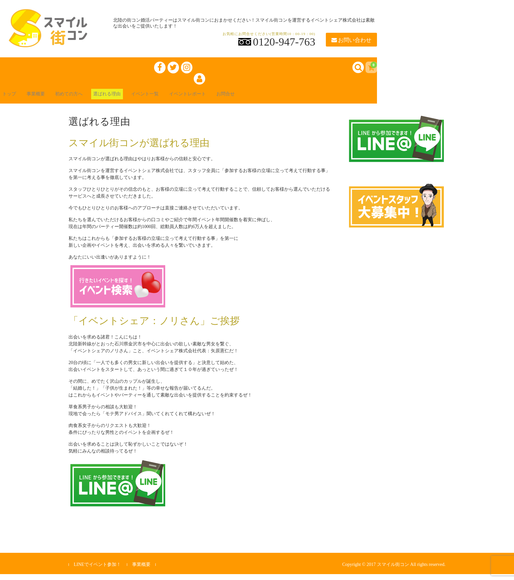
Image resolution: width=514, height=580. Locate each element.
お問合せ (268, 99)
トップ (14, 99)
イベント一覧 (174, 99)
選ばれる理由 (130, 99)
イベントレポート (224, 99)
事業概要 (45, 99)
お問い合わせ (351, 40)
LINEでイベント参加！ (97, 570)
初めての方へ (85, 99)
